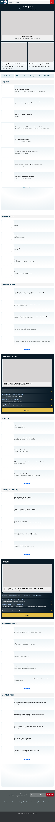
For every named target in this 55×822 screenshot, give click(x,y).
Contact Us (29, 802)
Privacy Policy (38, 802)
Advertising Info (20, 802)
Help (6, 802)
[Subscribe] (50, 794)
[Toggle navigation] (2, 2)
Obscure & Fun (21, 76)
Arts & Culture (8, 76)
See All (27, 410)
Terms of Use (47, 802)
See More (27, 349)
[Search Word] (52, 2)
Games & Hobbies (45, 76)
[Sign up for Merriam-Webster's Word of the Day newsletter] (38, 795)
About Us (12, 802)
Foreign (32, 76)
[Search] (31, 2)
